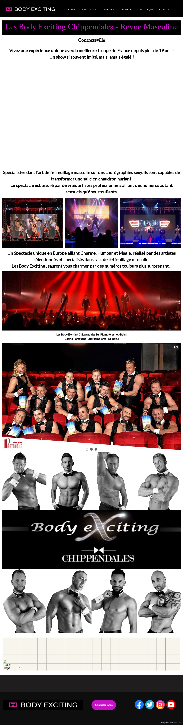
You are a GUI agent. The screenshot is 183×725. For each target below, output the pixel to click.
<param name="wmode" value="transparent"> (91, 115)
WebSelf (177, 722)
